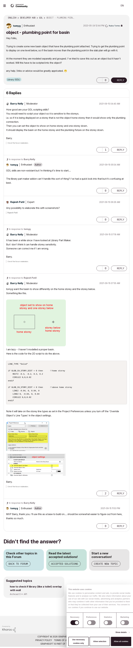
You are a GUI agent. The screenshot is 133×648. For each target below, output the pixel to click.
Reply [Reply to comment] (120, 149)
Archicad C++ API (18, 595)
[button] (99, 80)
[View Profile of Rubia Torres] (114, 26)
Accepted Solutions (64, 564)
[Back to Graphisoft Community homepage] (20, 5)
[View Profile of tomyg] (17, 25)
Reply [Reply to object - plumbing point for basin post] (120, 80)
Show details (121, 632)
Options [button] (125, 18)
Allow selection (99, 641)
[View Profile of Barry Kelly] (16, 103)
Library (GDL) (13, 79)
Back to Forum (18, 564)
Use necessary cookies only (78, 641)
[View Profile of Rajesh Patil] (17, 201)
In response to (22, 159)
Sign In (128, 5)
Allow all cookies (121, 641)
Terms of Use (61, 641)
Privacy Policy (43, 641)
